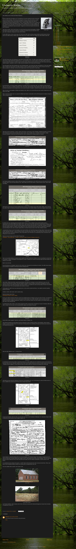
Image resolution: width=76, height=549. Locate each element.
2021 (57, 34)
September (59, 53)
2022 (57, 33)
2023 (57, 31)
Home (27, 539)
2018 (57, 39)
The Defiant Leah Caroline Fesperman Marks (64, 46)
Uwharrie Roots (11, 5)
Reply (6, 519)
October (58, 45)
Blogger (44, 546)
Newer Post (5, 539)
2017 (57, 40)
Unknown (7, 516)
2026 (57, 27)
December (59, 42)
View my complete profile (64, 60)
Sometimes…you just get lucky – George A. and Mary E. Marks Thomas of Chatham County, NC (21, 237)
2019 (57, 37)
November (59, 43)
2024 (57, 30)
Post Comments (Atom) (11, 542)
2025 (57, 28)
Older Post (49, 539)
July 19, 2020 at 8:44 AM (13, 516)
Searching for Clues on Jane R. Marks (10, 295)
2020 (57, 36)
